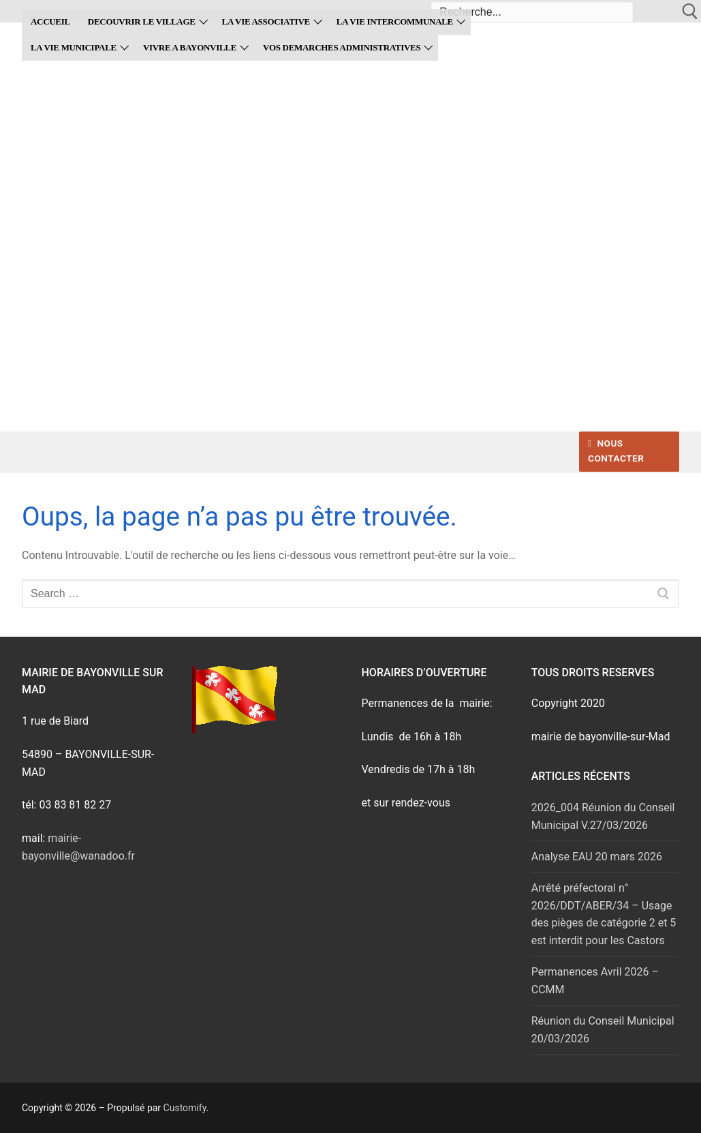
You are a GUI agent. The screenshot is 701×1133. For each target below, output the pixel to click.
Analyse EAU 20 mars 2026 (596, 856)
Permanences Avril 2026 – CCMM (595, 980)
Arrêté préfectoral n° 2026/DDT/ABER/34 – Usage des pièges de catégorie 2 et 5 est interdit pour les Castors (603, 914)
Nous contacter (616, 451)
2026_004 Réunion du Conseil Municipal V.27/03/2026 (603, 816)
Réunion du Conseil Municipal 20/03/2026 (602, 1029)
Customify (184, 1107)
